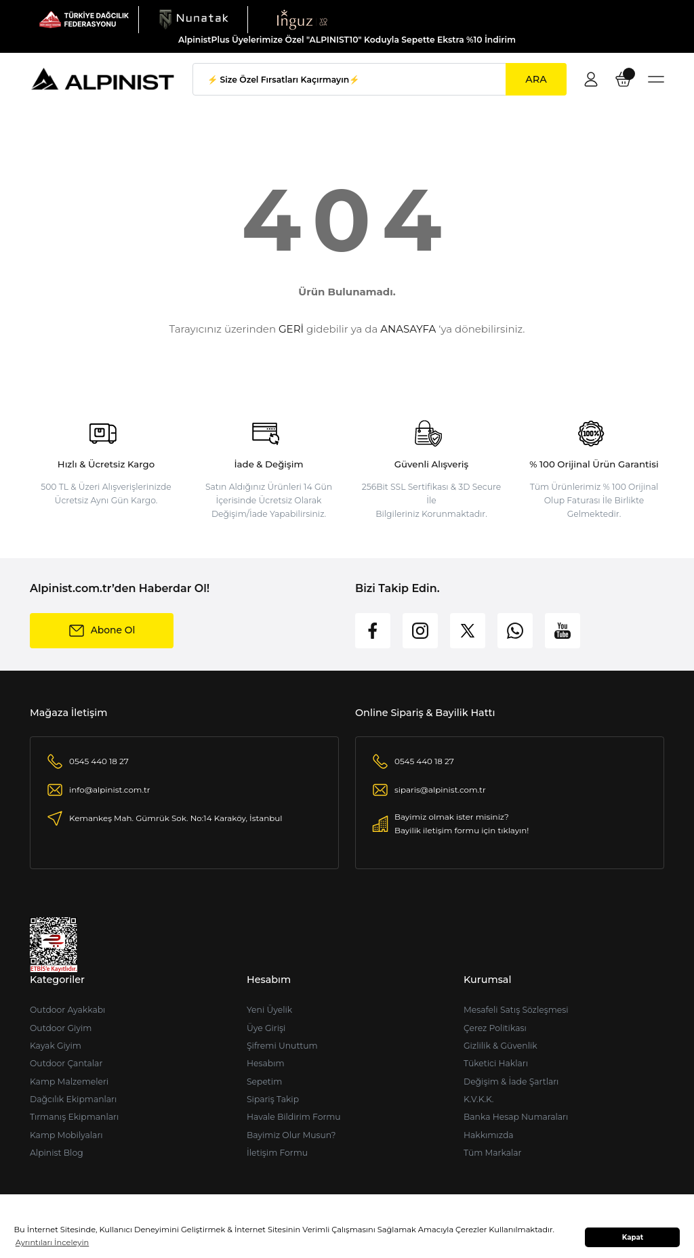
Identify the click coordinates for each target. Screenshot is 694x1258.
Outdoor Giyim (60, 1028)
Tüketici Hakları (496, 1063)
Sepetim (264, 1081)
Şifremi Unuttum (282, 1046)
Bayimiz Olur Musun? (291, 1135)
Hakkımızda (489, 1135)
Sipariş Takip (273, 1099)
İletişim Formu (277, 1153)
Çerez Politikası (495, 1028)
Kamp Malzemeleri (69, 1081)
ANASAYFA (408, 328)
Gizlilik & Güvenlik (500, 1046)
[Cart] (623, 79)
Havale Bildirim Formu (294, 1117)
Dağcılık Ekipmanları (73, 1099)
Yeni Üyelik (269, 1010)
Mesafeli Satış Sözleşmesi (516, 1010)
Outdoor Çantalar (66, 1063)
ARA (536, 79)
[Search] (379, 79)
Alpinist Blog (56, 1153)
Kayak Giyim (55, 1046)
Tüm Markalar (493, 1153)
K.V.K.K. (479, 1099)
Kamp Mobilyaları (66, 1135)
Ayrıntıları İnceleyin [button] (52, 1242)
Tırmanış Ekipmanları (74, 1117)
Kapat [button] (633, 1237)
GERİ (291, 328)
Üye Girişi (266, 1028)
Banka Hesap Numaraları (516, 1117)
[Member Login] (591, 79)
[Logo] (84, 19)
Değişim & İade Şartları (511, 1081)
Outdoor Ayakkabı (67, 1010)
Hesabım (266, 1063)
